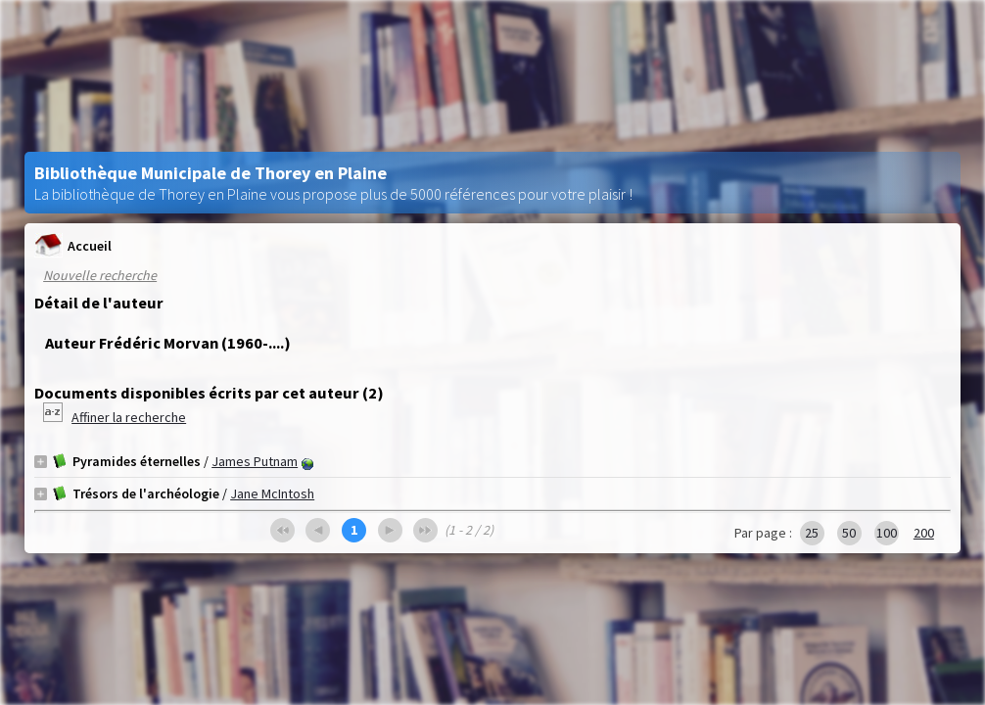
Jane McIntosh (272, 493)
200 (924, 532)
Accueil (73, 245)
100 (886, 532)
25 (812, 532)
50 (849, 532)
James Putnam (254, 461)
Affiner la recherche (128, 417)
